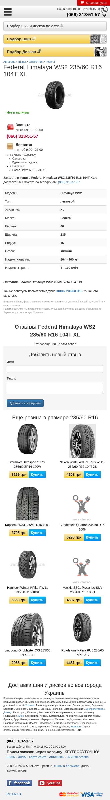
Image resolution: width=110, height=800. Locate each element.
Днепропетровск (94, 708)
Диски (22, 757)
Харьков (75, 726)
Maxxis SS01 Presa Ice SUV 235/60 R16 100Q (82, 590)
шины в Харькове (66, 766)
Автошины (56, 757)
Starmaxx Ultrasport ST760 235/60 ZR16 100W (28, 464)
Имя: (10, 362)
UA (19, 794)
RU (9, 794)
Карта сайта (38, 757)
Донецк (7, 712)
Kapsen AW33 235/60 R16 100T (27, 525)
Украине (29, 705)
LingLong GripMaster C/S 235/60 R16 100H (28, 653)
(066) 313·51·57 (83, 14)
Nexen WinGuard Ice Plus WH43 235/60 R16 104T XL (82, 464)
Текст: (11, 378)
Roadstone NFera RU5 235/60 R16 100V (82, 653)
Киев (21, 715)
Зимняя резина (78, 757)
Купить (37, 475)
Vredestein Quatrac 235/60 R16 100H (82, 527)
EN (14, 794)
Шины (11, 757)
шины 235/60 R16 (69, 291)
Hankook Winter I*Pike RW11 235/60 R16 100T (27, 590)
